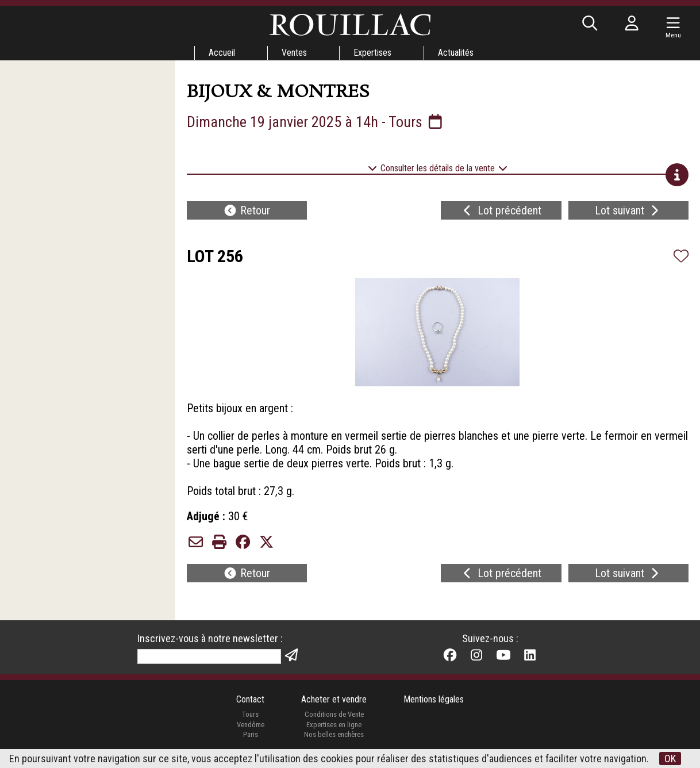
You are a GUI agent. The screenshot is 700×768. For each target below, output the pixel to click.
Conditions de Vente (334, 714)
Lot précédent (500, 210)
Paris (250, 734)
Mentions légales (433, 699)
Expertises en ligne (333, 724)
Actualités (456, 52)
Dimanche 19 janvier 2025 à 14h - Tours (316, 121)
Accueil (222, 52)
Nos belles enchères (334, 734)
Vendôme (250, 724)
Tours (250, 714)
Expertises (372, 52)
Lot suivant (628, 210)
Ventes (294, 52)
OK (670, 758)
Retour (246, 210)
